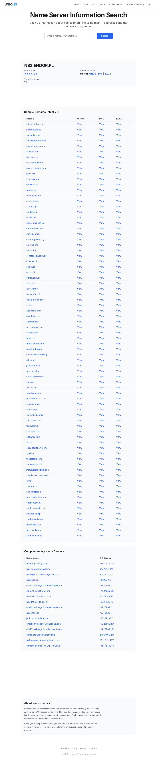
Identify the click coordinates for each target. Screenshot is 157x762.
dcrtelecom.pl (33, 234)
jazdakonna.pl (33, 365)
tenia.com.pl (32, 426)
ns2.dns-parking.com (37, 602)
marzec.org (32, 245)
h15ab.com (31, 190)
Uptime (102, 4)
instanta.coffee (33, 129)
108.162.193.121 (107, 618)
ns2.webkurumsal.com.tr (38, 569)
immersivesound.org (36, 354)
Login (149, 4)
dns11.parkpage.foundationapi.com (43, 623)
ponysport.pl (32, 371)
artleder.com (32, 151)
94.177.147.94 (106, 569)
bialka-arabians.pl (35, 299)
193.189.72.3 (30, 73)
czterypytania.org (35, 239)
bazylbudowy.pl (34, 349)
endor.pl (30, 272)
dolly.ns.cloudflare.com (38, 591)
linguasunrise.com (35, 146)
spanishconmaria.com (37, 475)
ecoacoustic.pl (33, 502)
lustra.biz (31, 305)
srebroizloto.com (35, 376)
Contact (93, 748)
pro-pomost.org (34, 327)
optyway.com (33, 437)
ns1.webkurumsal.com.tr (38, 596)
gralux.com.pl (33, 404)
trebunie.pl (31, 409)
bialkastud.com (33, 195)
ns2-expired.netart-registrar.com (42, 640)
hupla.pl (30, 338)
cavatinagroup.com (36, 140)
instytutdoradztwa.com (37, 469)
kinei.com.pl (32, 288)
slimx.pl (30, 283)
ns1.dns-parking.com (36, 563)
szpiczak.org (32, 201)
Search (104, 36)
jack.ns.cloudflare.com (37, 618)
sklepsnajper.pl (33, 491)
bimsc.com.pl (33, 277)
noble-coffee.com (35, 343)
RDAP (86, 4)
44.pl (29, 442)
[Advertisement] (78, 50)
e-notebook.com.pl (36, 255)
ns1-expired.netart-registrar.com (42, 574)
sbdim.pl (30, 266)
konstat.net (32, 321)
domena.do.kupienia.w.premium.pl (43, 645)
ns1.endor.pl (32, 580)
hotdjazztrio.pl (33, 524)
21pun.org (31, 206)
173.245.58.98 (107, 591)
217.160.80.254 (107, 634)
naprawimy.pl (33, 294)
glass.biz (30, 173)
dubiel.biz (31, 217)
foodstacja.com (34, 458)
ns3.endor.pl (32, 612)
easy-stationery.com (36, 447)
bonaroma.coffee (35, 223)
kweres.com (32, 179)
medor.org (31, 212)
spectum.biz (32, 486)
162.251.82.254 (107, 623)
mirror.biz (31, 250)
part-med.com (33, 530)
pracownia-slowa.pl (36, 497)
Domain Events (115, 4)
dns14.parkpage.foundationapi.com (44, 607)
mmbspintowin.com (36, 508)
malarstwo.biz (33, 135)
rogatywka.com (34, 393)
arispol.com (32, 332)
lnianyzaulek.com (35, 124)
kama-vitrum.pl (34, 464)
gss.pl (29, 480)
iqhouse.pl (31, 261)
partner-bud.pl (33, 513)
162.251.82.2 (106, 585)
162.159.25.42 (106, 602)
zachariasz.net (33, 420)
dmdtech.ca (32, 184)
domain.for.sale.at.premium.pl (41, 634)
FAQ (74, 748)
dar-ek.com (32, 157)
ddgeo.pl (30, 360)
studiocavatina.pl (34, 519)
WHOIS (77, 4)
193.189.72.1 (105, 580)
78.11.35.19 (105, 612)
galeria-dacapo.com (36, 168)
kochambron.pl (34, 535)
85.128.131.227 (107, 574)
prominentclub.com (36, 398)
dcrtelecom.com (34, 162)
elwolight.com (33, 316)
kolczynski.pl (32, 431)
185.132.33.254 (107, 645)
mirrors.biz (31, 387)
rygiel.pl (30, 453)
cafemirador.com (34, 228)
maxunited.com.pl (35, 415)
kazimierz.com (33, 310)
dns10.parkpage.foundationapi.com (44, 585)
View (79, 124)
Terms (83, 748)
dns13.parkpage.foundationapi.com (44, 629)
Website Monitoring (135, 4)
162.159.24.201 (107, 563)
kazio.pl (30, 382)
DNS (94, 4)
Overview (64, 748)
